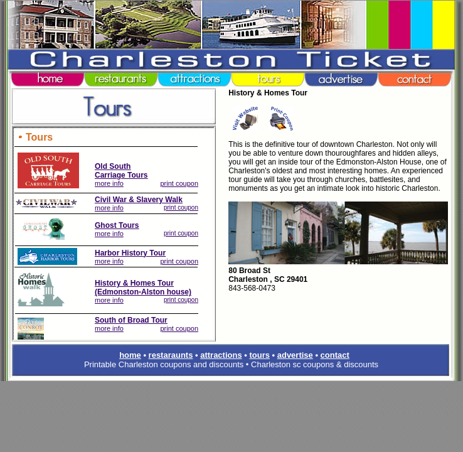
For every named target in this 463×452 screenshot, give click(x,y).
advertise (295, 355)
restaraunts (171, 355)
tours (259, 355)
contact (335, 355)
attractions (221, 355)
